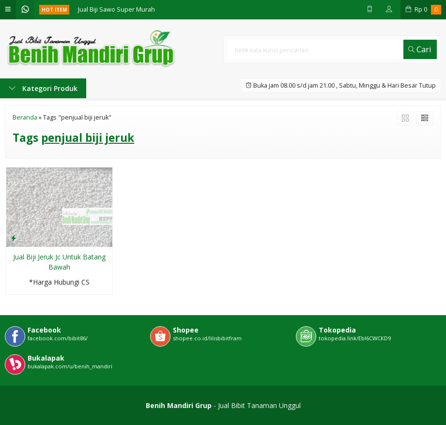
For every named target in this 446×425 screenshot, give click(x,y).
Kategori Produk (43, 88)
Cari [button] (419, 49)
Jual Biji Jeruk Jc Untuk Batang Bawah (59, 262)
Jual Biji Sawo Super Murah (116, 9)
